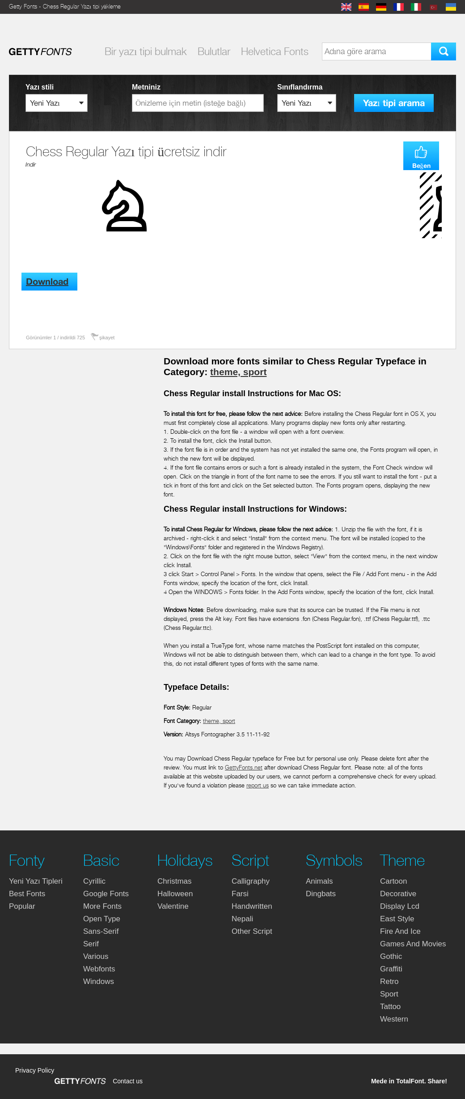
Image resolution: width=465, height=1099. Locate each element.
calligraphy (251, 881)
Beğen (421, 165)
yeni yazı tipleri (36, 881)
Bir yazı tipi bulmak (146, 51)
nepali (242, 919)
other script (252, 931)
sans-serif (100, 931)
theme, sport (238, 372)
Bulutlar (214, 51)
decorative (398, 893)
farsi (240, 893)
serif (91, 944)
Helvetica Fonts (275, 51)
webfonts (99, 969)
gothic (391, 956)
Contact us (128, 1081)
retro (389, 981)
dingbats (321, 893)
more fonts (102, 906)
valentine (173, 906)
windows (98, 981)
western (394, 1019)
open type (101, 919)
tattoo (390, 1006)
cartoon (393, 881)
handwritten (252, 906)
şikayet (106, 337)
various (95, 956)
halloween (175, 893)
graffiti (391, 969)
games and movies (413, 944)
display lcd (399, 906)
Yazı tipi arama (394, 103)
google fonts (106, 893)
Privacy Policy (34, 1070)
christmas (174, 881)
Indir (30, 164)
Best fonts (27, 893)
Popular (22, 906)
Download (47, 282)
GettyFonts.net (243, 767)
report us (257, 785)
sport (389, 994)
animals (319, 881)
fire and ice (400, 931)
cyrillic (94, 881)
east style (397, 919)
